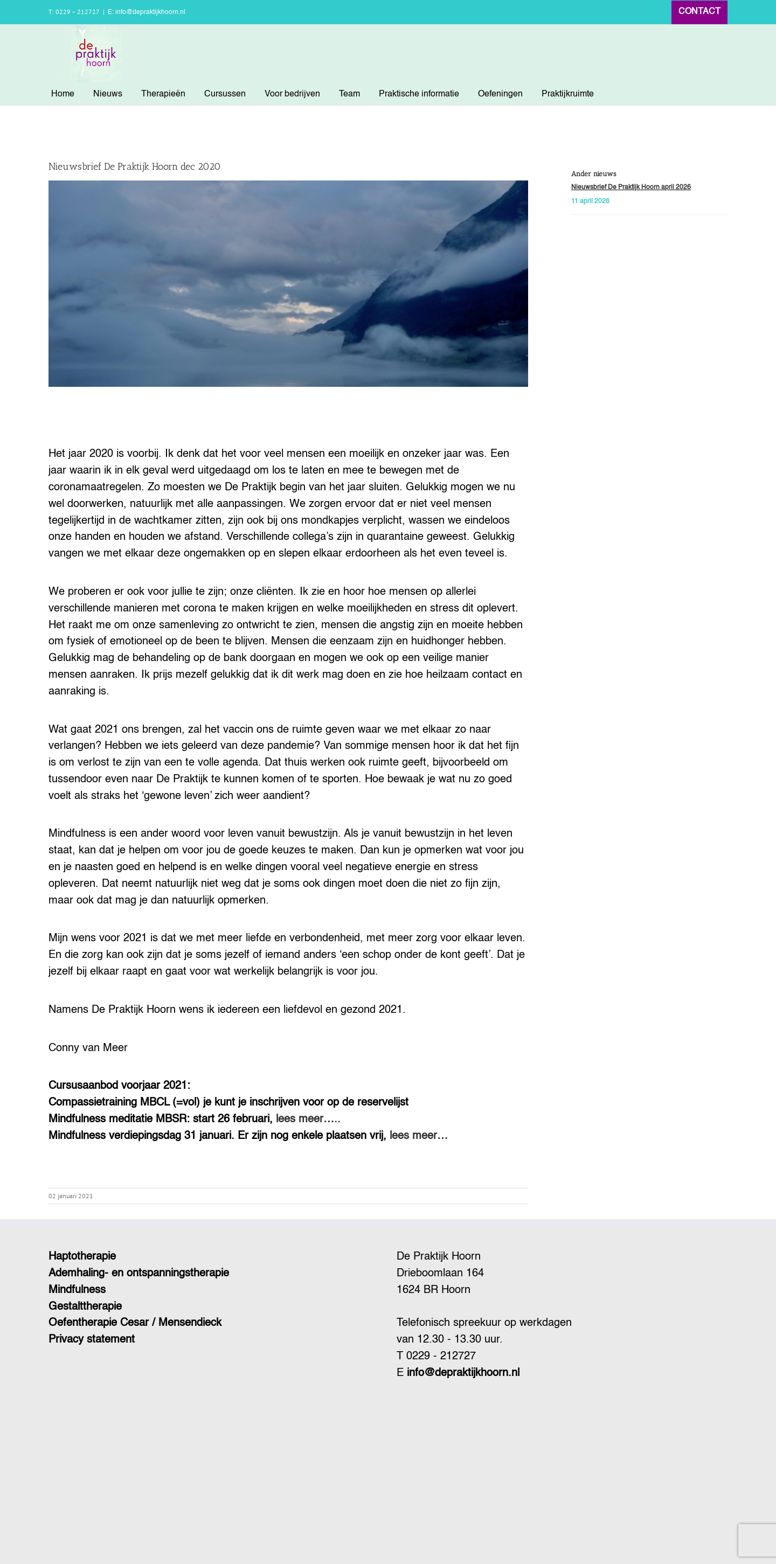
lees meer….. (308, 1119)
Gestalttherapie (85, 1307)
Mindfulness (77, 1290)
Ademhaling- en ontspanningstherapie (138, 1273)
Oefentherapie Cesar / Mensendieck (134, 1323)
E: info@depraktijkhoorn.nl (146, 12)
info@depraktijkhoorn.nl (463, 1373)
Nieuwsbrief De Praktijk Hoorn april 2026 (631, 187)
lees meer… (419, 1136)
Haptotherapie (82, 1257)
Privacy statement (91, 1339)
